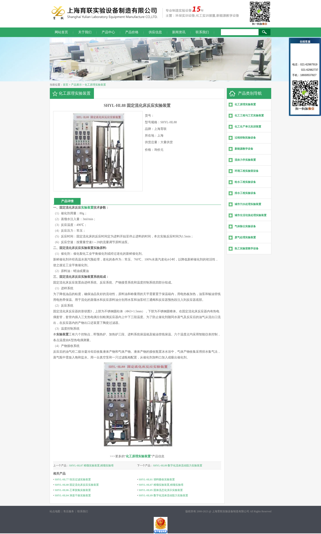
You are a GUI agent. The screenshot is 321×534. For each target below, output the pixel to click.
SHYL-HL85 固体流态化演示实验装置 (161, 490)
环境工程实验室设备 (247, 170)
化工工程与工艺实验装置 (249, 115)
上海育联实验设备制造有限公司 (230, 511)
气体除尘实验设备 (245, 226)
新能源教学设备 (244, 148)
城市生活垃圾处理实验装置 (251, 215)
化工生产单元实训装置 (248, 126)
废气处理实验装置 (245, 237)
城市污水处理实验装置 (248, 204)
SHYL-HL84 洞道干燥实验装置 (73, 495)
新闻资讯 (178, 32)
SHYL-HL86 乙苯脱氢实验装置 (73, 490)
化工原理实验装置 (95, 84)
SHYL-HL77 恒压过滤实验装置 (73, 479)
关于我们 (84, 32)
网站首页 (61, 32)
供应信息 (155, 32)
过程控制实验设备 (245, 137)
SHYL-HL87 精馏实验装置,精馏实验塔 (91, 465)
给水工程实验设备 (245, 182)
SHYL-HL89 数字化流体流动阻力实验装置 (177, 465)
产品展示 (76, 84)
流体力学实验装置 (245, 159)
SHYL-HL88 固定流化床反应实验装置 (77, 484)
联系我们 (202, 32)
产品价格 (131, 32)
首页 (65, 84)
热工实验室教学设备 (247, 248)
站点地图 (55, 511)
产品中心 (108, 32)
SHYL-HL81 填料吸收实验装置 (157, 479)
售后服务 (68, 511)
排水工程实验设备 (245, 193)
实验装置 (87, 207)
